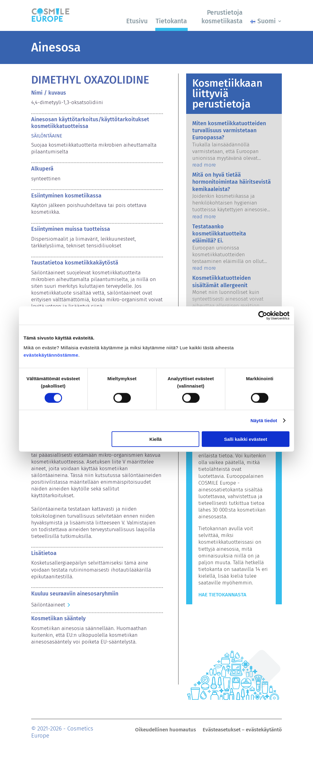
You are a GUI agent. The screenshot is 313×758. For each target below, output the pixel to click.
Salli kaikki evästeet (245, 438)
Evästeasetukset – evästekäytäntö (242, 730)
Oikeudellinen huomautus (165, 730)
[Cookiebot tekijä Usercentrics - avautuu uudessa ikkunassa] (262, 315)
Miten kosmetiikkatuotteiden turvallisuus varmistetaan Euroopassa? (229, 130)
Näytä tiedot (264, 420)
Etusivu (137, 21)
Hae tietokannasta (222, 594)
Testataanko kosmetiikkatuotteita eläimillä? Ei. (219, 233)
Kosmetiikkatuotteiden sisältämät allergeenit (221, 281)
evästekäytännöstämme (51, 354)
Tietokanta (171, 21)
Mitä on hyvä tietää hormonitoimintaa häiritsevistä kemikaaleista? (231, 182)
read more (204, 165)
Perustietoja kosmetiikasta (221, 17)
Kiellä (155, 438)
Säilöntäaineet (48, 605)
